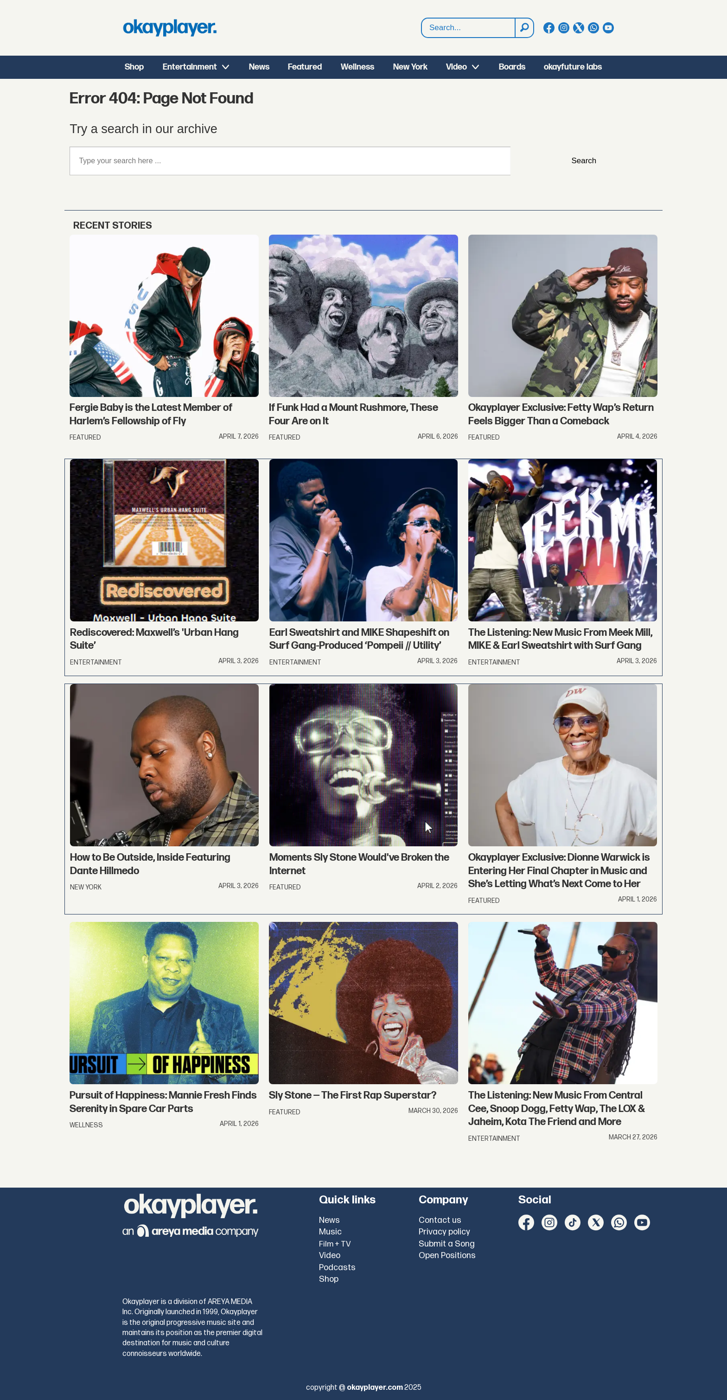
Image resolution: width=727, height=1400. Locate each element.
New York (410, 67)
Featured (305, 67)
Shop (134, 67)
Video (456, 67)
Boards (512, 67)
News (259, 67)
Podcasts (337, 1267)
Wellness (357, 67)
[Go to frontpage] (170, 28)
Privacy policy (444, 1232)
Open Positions (447, 1255)
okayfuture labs (573, 67)
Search (421, 18)
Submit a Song (447, 1244)
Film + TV (335, 1244)
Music (330, 1232)
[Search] (524, 28)
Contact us (440, 1220)
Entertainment (190, 67)
